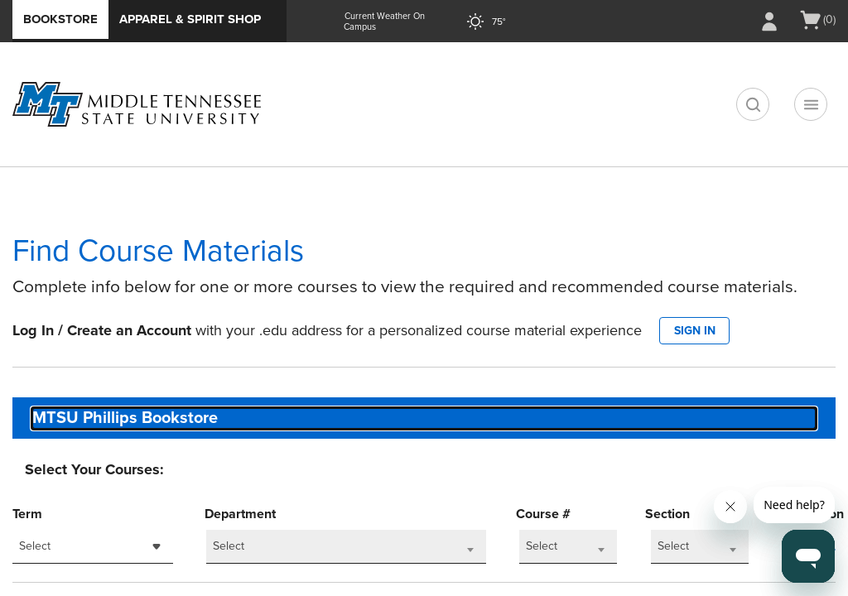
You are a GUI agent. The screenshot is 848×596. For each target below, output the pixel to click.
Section (667, 514)
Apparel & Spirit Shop (190, 19)
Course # (543, 514)
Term (27, 514)
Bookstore (60, 19)
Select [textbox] (35, 546)
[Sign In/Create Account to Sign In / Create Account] (769, 21)
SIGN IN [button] (695, 331)
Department (240, 514)
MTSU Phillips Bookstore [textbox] (125, 418)
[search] (752, 104)
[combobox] (424, 418)
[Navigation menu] (810, 104)
